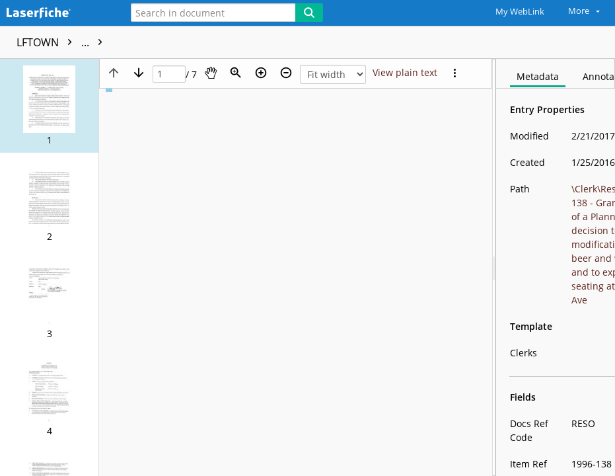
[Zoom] (236, 72)
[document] (555, 267)
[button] (49, 106)
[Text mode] (405, 72)
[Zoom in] (261, 72)
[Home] (56, 13)
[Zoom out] (286, 72)
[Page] (169, 74)
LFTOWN (63, 42)
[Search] (309, 12)
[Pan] (210, 72)
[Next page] (138, 72)
